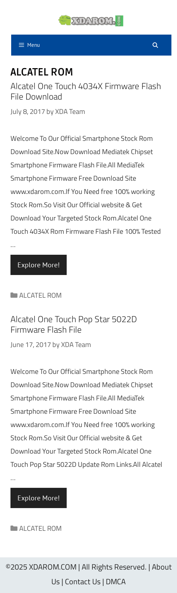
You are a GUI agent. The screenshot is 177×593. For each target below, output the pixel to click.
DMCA (116, 581)
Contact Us (83, 581)
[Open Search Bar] (155, 45)
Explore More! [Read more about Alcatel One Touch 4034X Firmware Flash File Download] (38, 264)
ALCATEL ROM (40, 295)
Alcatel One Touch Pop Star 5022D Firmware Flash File (73, 324)
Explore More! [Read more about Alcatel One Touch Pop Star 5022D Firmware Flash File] (38, 497)
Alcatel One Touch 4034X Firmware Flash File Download (85, 91)
